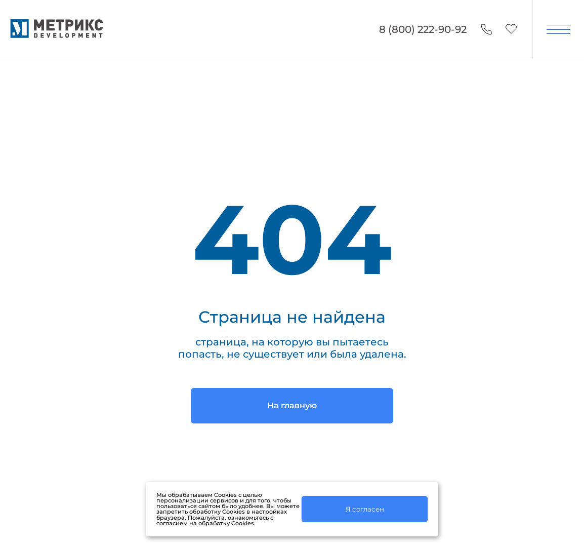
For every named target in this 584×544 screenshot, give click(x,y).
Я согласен (365, 509)
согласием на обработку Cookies (205, 523)
